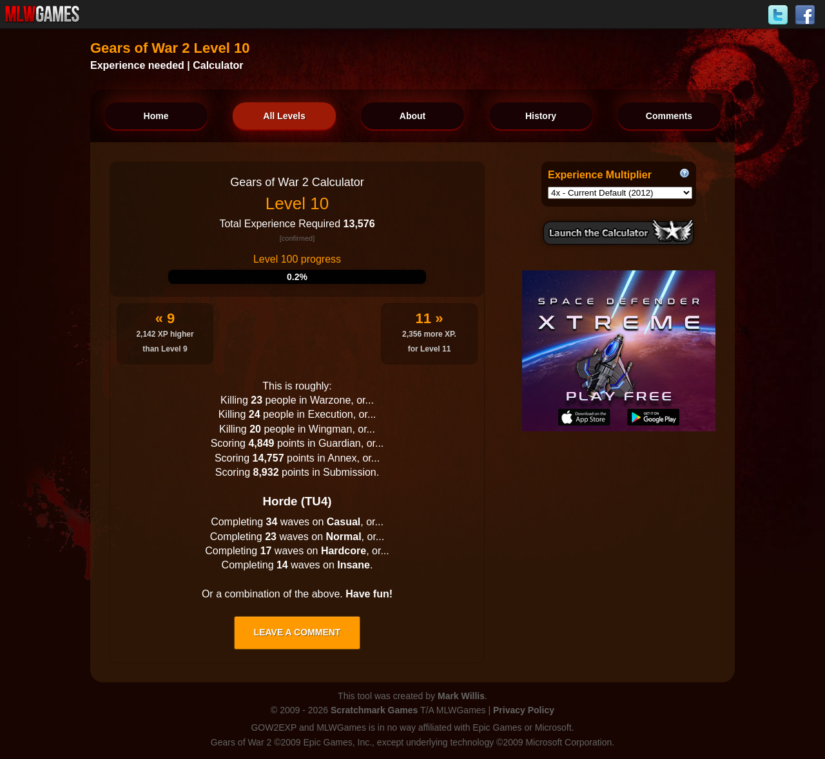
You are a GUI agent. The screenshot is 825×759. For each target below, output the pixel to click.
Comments (669, 116)
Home (156, 116)
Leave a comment (297, 632)
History (540, 116)
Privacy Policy (523, 710)
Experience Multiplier (600, 174)
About (412, 116)
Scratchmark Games (374, 710)
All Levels (284, 116)
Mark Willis (461, 696)
